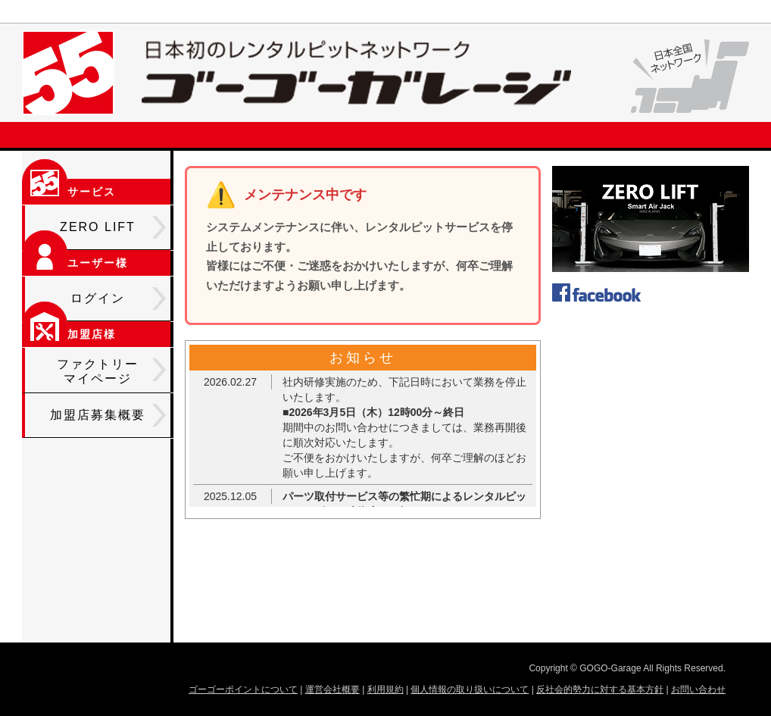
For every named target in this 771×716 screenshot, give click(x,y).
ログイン (118, 298)
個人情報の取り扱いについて (469, 689)
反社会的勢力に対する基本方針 (599, 689)
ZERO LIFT (113, 227)
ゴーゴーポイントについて (243, 689)
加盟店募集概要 (108, 415)
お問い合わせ (698, 689)
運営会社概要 (332, 689)
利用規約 (385, 689)
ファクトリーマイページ (111, 371)
